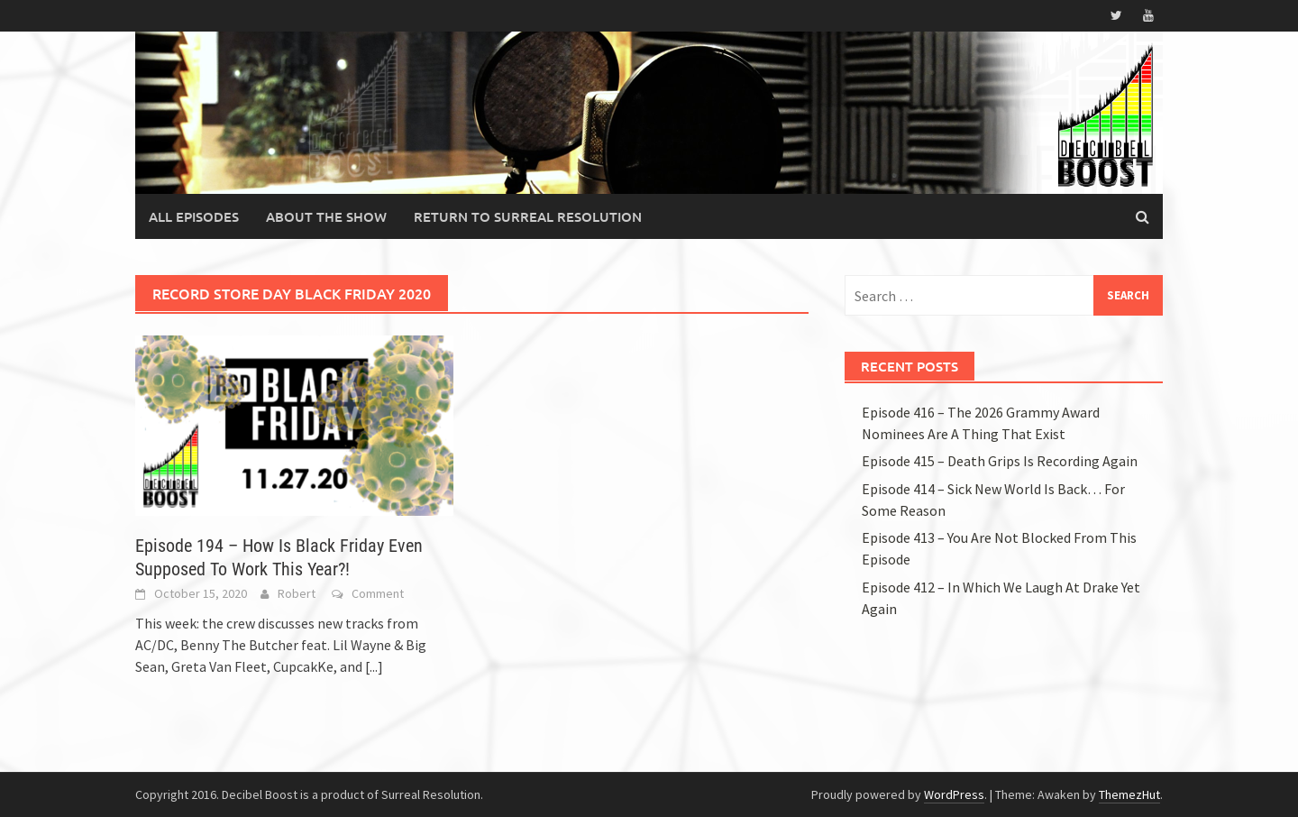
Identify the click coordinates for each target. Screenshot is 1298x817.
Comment (378, 593)
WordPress (954, 794)
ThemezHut (1129, 794)
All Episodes (194, 216)
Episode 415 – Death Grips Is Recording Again (1000, 461)
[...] (374, 666)
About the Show (326, 216)
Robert (296, 593)
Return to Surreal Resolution (528, 216)
